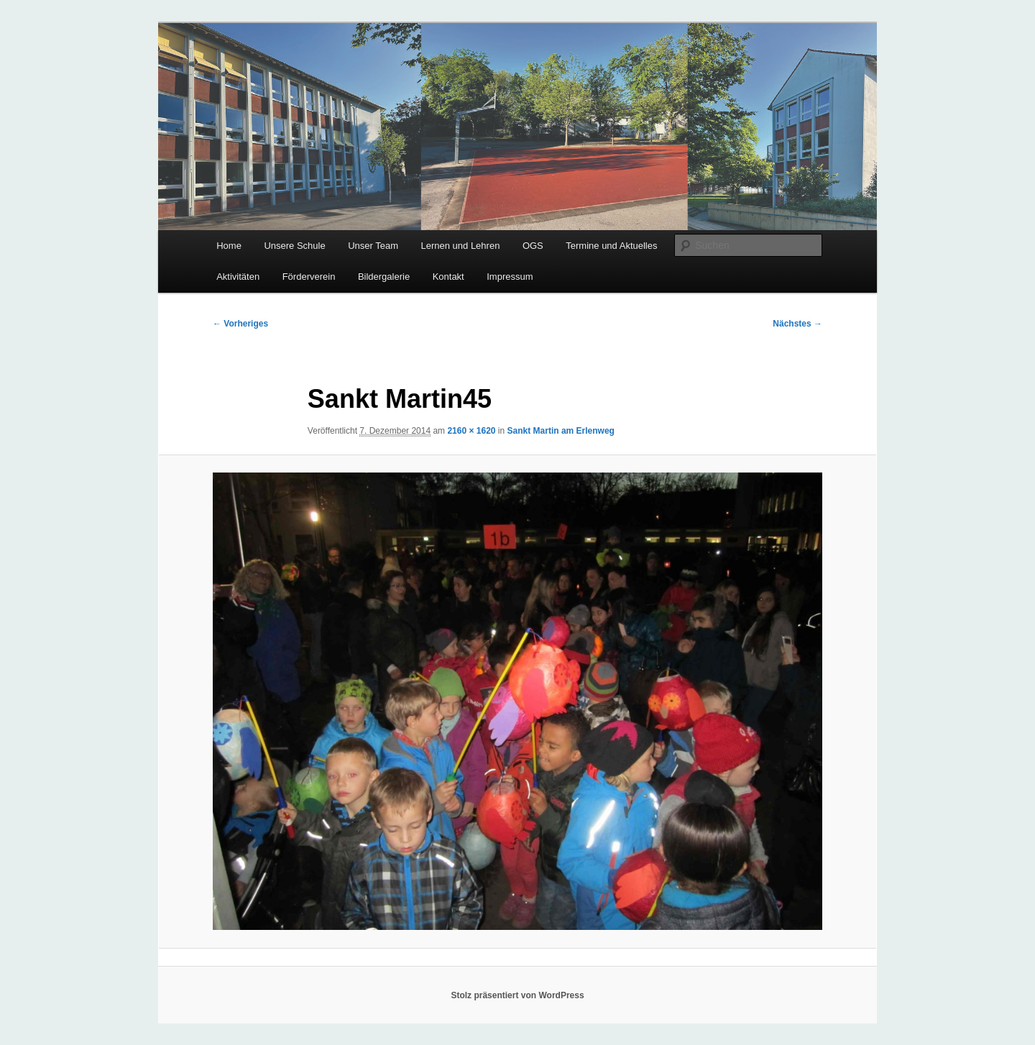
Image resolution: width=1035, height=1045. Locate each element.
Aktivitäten (237, 276)
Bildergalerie (384, 276)
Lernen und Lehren (460, 245)
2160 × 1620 (471, 431)
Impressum (510, 276)
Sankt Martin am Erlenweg (561, 431)
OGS (533, 245)
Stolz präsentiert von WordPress (517, 995)
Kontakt (448, 276)
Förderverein (309, 276)
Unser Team (373, 245)
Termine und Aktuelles (611, 245)
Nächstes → (797, 324)
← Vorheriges (240, 324)
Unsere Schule (294, 245)
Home (229, 245)
